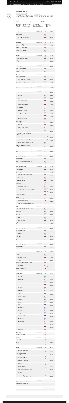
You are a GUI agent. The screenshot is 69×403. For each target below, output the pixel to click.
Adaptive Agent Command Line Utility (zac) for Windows (26, 113)
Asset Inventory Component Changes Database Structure (26, 203)
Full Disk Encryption (36, 27)
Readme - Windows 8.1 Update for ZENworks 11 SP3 (24, 79)
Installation (19, 293)
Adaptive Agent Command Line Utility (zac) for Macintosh (26, 116)
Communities (29, 4)
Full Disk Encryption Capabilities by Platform (22, 228)
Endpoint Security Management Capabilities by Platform (24, 208)
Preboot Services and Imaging (20, 180)
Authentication (20, 276)
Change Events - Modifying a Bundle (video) (24, 131)
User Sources (20, 124)
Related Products (48, 27)
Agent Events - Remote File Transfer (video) (24, 133)
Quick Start (19, 92)
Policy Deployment (20, 287)
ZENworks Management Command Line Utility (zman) (25, 142)
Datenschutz (27, 397)
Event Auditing (18, 214)
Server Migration (20, 372)
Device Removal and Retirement (22, 110)
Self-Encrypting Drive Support (20, 230)
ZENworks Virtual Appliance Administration (24, 146)
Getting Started (19, 24)
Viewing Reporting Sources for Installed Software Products (26, 189)
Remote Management (21, 321)
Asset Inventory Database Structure (23, 200)
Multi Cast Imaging (20, 356)
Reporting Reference (19, 257)
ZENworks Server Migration (20, 71)
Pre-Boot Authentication (19, 238)
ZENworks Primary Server (20, 47)
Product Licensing (20, 122)
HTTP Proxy (19, 98)
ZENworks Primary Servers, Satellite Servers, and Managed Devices (26, 87)
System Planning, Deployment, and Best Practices (23, 44)
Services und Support (17, 4)
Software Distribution (19, 172)
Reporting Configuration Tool (20, 259)
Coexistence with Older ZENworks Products (22, 39)
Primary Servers (20, 95)
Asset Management (36, 24)
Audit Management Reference (22, 130)
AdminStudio (48, 24)
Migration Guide (18, 260)
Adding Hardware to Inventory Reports (23, 186)
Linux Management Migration (22, 296)
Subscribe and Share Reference (23, 137)
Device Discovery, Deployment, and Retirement (24, 305)
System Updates (20, 299)
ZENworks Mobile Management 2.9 (21, 381)
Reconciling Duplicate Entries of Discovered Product (24, 161)
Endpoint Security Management (38, 26)
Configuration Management (37, 25)
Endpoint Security (18, 60)
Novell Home (14, 2)
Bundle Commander (49, 25)
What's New (18, 34)
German (43, 21)
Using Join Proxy (20, 177)
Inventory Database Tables (21, 198)
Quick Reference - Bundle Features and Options (25, 174)
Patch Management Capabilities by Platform (22, 244)
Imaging (19, 282)
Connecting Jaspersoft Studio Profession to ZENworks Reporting (27, 376)
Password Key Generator (21, 220)
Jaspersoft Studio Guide (19, 270)
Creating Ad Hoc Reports (21, 375)
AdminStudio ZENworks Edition (20, 334)
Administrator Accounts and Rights (23, 127)
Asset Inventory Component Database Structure (25, 201)
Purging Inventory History (21, 366)
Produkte (9, 4)
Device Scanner (20, 217)
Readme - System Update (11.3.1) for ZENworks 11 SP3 (24, 81)
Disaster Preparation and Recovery (23, 100)
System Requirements (19, 45)
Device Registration (20, 279)
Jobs (23, 397)
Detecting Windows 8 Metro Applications (23, 191)
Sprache (31, 397)
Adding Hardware (20, 363)
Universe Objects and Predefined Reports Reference (24, 262)
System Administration (27, 24)
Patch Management (20, 329)
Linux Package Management (20, 194)
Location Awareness (20, 125)
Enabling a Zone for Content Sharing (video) (24, 139)
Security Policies (18, 211)
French (31, 21)
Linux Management (19, 61)
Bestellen (41, 4)
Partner (24, 4)
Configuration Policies (19, 171)
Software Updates (20, 290)
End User (25, 25)
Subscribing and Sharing (21, 315)
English (18, 21)
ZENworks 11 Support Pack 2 (22, 389)
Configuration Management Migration (23, 294)
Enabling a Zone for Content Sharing (23, 360)
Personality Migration (19, 192)
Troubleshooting (26, 27)
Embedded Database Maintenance (23, 104)
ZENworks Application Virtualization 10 (22, 383)
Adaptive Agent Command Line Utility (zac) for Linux (25, 115)
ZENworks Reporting (27, 26)
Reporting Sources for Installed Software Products (25, 369)
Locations (19, 285)
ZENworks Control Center (21, 140)
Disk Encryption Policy (19, 233)
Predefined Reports (20, 265)
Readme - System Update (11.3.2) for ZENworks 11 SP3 (24, 82)
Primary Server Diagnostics (22, 101)
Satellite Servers (20, 302)
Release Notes (18, 339)
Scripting (17, 222)
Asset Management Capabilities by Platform (22, 156)
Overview (17, 254)
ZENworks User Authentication (22, 118)
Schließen (65, 402)
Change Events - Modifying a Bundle (23, 350)
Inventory (19, 284)
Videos (47, 26)
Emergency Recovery (19, 239)
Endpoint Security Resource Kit (20, 223)
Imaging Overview (20, 182)
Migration (18, 26)
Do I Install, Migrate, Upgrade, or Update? (22, 37)
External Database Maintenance (22, 106)
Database (19, 304)
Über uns (35, 4)
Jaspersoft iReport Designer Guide (21, 268)
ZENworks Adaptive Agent (20, 151)
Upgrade (18, 27)
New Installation (19, 25)
